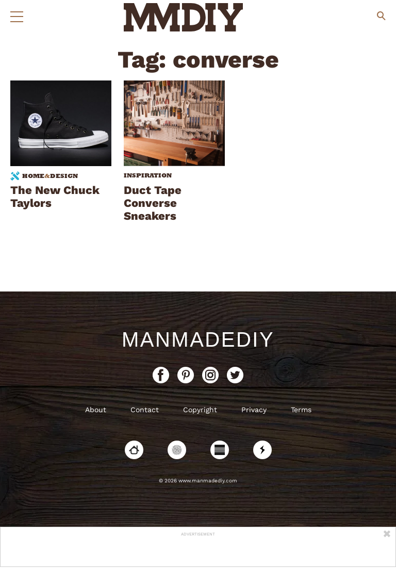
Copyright (200, 409)
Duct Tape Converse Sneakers (153, 203)
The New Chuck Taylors (55, 196)
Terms (301, 409)
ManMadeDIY (198, 339)
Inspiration (148, 175)
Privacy (254, 409)
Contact (144, 409)
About (95, 409)
